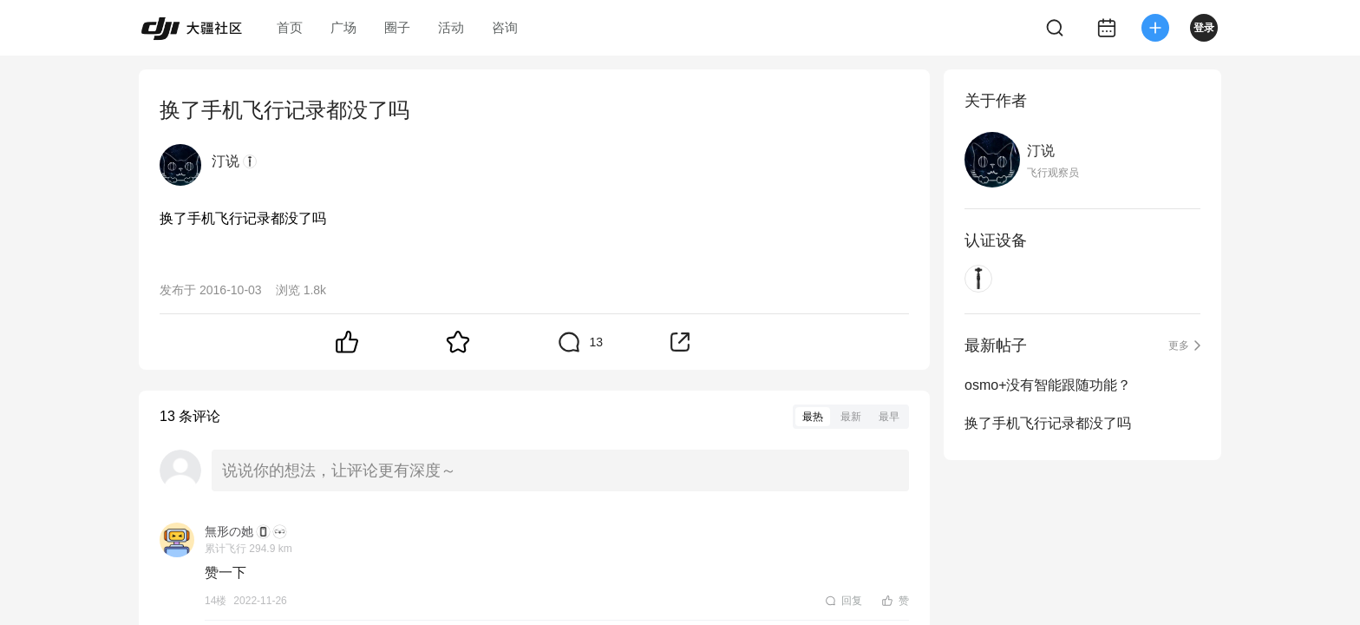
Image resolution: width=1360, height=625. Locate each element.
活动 (451, 27)
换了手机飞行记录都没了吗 (1047, 423)
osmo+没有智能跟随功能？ (1047, 385)
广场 (343, 27)
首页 (290, 27)
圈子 (397, 27)
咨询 (505, 27)
